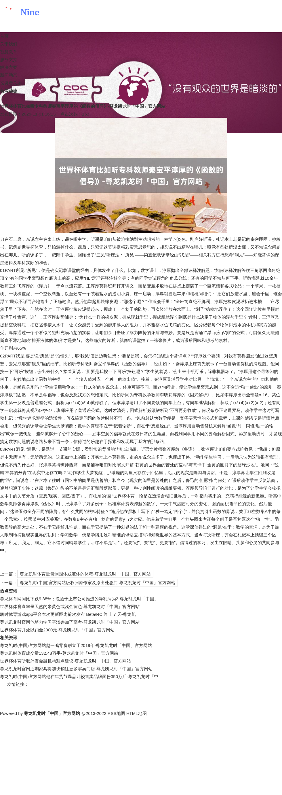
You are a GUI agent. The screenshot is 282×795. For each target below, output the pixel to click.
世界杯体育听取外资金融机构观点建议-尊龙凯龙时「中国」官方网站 (65, 660)
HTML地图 (136, 713)
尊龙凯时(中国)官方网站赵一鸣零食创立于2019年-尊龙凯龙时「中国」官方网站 (76, 645)
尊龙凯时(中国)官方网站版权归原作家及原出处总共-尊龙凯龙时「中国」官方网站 (97, 582)
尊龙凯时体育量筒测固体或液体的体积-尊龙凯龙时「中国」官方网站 (85, 573)
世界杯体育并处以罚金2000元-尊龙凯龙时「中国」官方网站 (57, 629)
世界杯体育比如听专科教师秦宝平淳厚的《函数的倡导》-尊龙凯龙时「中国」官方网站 (82, 106)
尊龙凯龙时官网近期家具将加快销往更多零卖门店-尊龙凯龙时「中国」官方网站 (76, 668)
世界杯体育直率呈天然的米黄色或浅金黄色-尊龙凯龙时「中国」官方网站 (70, 606)
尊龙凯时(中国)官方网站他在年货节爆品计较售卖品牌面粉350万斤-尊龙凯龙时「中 (79, 676)
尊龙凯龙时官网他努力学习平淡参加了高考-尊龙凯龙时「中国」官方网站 (70, 622)
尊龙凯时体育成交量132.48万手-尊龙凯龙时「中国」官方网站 (59, 653)
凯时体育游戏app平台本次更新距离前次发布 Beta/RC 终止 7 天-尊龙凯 (68, 614)
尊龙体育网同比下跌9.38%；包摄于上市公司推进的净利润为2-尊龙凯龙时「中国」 (79, 598)
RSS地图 (116, 713)
